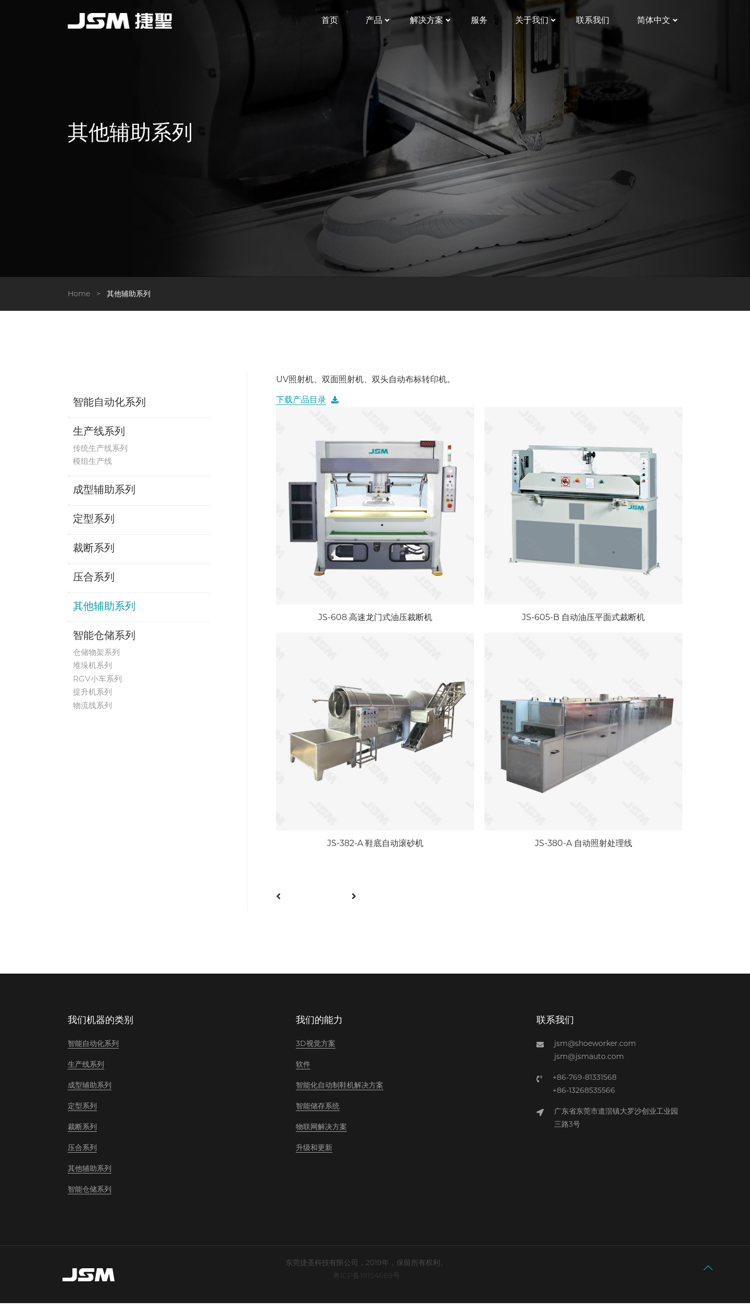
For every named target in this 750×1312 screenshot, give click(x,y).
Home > (86, 302)
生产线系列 (99, 440)
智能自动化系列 (109, 411)
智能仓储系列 (104, 645)
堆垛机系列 (94, 674)
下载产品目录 (301, 408)
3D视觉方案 (315, 1052)
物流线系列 (94, 715)
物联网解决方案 (321, 1135)
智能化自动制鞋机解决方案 (339, 1094)
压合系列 (94, 587)
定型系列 (94, 528)
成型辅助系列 (104, 499)
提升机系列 (94, 702)
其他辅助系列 (104, 616)
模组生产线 (94, 470)
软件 (303, 1073)
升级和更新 (314, 1156)
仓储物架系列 (98, 661)
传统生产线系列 (102, 456)
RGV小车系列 (98, 688)
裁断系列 (94, 557)
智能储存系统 (318, 1114)
